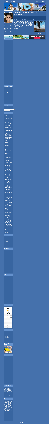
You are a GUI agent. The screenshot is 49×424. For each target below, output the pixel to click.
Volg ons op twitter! (8, 36)
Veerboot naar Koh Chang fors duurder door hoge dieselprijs (8, 169)
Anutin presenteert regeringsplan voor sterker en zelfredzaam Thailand (8, 157)
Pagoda (32, 19)
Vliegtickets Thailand (31, 12)
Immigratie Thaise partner (8, 242)
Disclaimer (26, 422)
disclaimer (5, 396)
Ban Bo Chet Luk (17, 19)
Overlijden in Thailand (7, 240)
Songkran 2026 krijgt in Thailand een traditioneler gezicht (8, 150)
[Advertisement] (8, 62)
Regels (41, 1)
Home (14, 14)
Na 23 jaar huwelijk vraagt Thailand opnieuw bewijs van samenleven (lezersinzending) (8, 143)
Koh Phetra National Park (27, 19)
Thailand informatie (11, 12)
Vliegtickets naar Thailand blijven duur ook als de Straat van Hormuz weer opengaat (8, 211)
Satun (34, 19)
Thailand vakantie (21, 12)
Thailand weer (26, 12)
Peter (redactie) (7, 209)
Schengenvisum (7, 241)
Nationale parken (29, 18)
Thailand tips (37, 12)
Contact (44, 1)
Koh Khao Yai (25, 18)
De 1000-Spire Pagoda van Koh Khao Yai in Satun (23, 16)
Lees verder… (16, 28)
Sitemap (29, 422)
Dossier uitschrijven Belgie (8, 243)
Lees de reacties (41, 33)
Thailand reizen (16, 12)
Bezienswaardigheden (20, 18)
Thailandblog (10, 2)
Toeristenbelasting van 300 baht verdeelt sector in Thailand (8, 174)
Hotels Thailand (6, 12)
